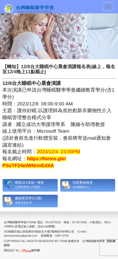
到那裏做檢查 (83, 182)
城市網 (30, 250)
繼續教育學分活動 (28, 198)
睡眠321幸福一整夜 (29, 182)
